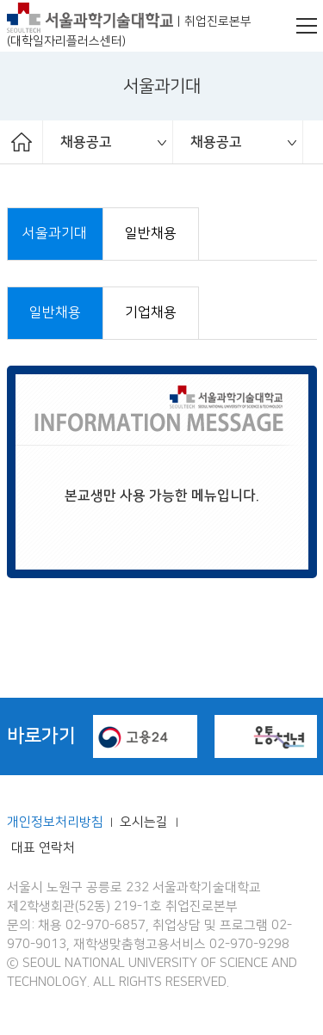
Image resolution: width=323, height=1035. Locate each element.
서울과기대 (54, 233)
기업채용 (151, 312)
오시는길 (145, 822)
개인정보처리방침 (55, 822)
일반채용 (151, 233)
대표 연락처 (43, 848)
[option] (108, 141)
